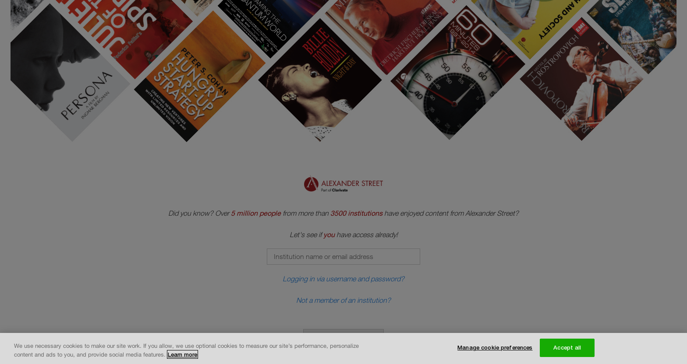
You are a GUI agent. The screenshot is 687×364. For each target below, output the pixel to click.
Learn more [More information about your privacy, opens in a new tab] (182, 354)
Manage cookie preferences (494, 347)
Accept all (567, 347)
